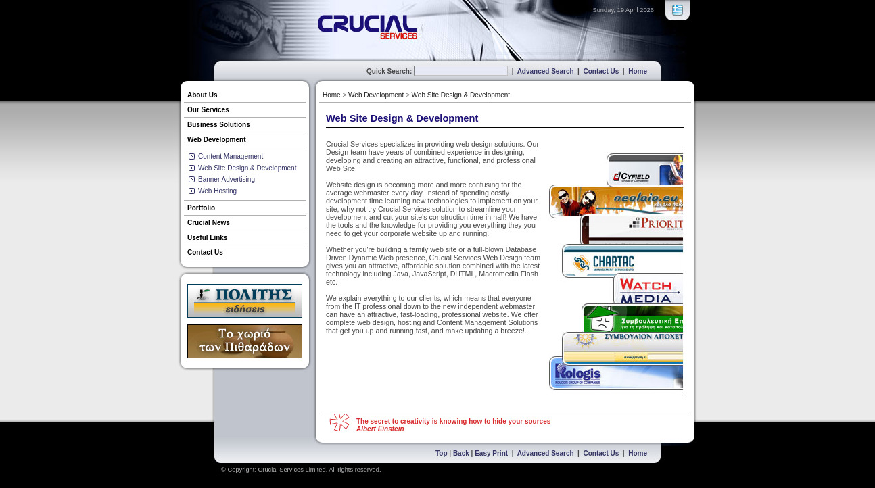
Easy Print (491, 453)
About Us (202, 95)
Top (441, 453)
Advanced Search (545, 71)
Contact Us (601, 71)
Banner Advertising (226, 179)
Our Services (208, 110)
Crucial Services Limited (292, 469)
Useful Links (207, 237)
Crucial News (208, 222)
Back (461, 453)
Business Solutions (218, 124)
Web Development (216, 139)
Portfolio (201, 208)
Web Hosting (217, 191)
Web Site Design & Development (247, 168)
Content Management (230, 156)
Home (637, 71)
